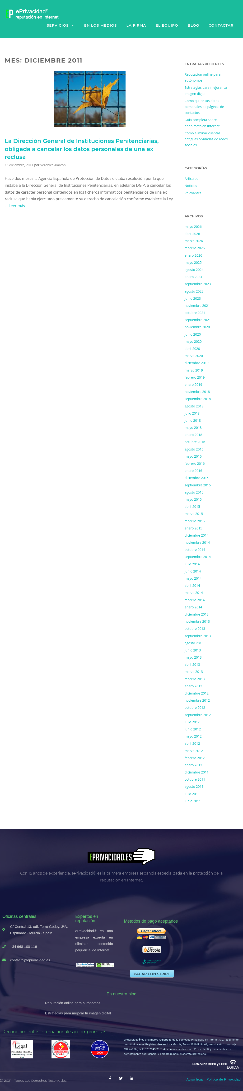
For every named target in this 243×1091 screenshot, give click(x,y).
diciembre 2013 (197, 614)
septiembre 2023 (198, 284)
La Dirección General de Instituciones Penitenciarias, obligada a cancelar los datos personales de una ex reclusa (82, 148)
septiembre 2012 (198, 715)
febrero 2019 (195, 377)
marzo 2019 (194, 370)
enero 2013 (193, 686)
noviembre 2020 (197, 327)
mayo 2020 (193, 341)
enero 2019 (193, 384)
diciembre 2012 (197, 693)
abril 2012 (192, 743)
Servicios (63, 25)
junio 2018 (193, 420)
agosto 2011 (194, 786)
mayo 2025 (193, 262)
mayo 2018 (193, 427)
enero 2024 (193, 276)
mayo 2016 (193, 456)
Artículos (191, 178)
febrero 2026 (195, 248)
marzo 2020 (194, 355)
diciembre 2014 (197, 535)
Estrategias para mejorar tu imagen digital (78, 1013)
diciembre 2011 (197, 772)
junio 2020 (193, 334)
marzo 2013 (194, 671)
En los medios (100, 25)
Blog (193, 25)
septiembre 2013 (198, 636)
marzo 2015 (194, 513)
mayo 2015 (193, 499)
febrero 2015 (195, 521)
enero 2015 (193, 528)
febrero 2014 (195, 600)
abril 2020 (192, 348)
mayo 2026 (193, 226)
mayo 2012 (193, 736)
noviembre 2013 (197, 621)
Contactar (221, 25)
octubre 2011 (195, 779)
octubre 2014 (195, 549)
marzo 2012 (194, 751)
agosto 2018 (194, 406)
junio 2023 (193, 298)
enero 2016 (193, 470)
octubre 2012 (195, 707)
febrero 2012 (195, 758)
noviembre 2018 (197, 391)
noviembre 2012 (197, 700)
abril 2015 (192, 506)
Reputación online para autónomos (72, 1003)
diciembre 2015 (197, 477)
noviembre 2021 (197, 305)
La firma (136, 25)
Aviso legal (194, 1079)
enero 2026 (193, 255)
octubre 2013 (195, 628)
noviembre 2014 (197, 542)
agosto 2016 (194, 449)
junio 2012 (193, 729)
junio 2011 (193, 801)
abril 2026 (192, 233)
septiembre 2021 (198, 320)
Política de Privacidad (223, 1079)
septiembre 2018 (198, 398)
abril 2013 (192, 664)
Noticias (191, 185)
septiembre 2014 (198, 556)
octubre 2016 (195, 442)
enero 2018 (193, 434)
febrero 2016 (195, 463)
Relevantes (193, 193)
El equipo (167, 25)
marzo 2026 (194, 241)
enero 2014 (193, 607)
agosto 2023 (194, 291)
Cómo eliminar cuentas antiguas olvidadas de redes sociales (206, 139)
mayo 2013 (193, 657)
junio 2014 (193, 571)
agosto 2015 (194, 492)
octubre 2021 (195, 312)
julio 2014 (192, 564)
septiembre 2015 (198, 485)
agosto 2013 (194, 643)
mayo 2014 (193, 578)
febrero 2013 (195, 679)
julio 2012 (192, 722)
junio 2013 (193, 650)
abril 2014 (192, 585)
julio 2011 (192, 794)
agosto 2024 (194, 269)
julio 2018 (192, 413)
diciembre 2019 (197, 363)
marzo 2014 (194, 592)
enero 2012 (193, 765)
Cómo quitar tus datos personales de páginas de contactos (204, 106)
